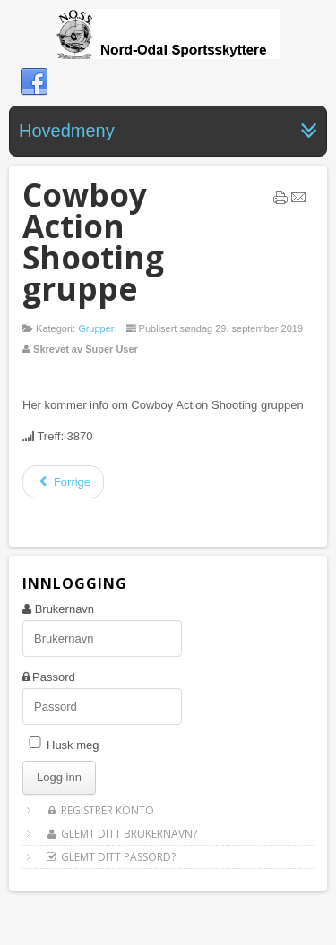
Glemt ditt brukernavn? (121, 833)
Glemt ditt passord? (110, 856)
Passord (53, 677)
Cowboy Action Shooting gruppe (93, 242)
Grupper (96, 328)
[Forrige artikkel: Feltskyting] (63, 481)
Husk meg (73, 745)
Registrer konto (99, 810)
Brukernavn (64, 609)
